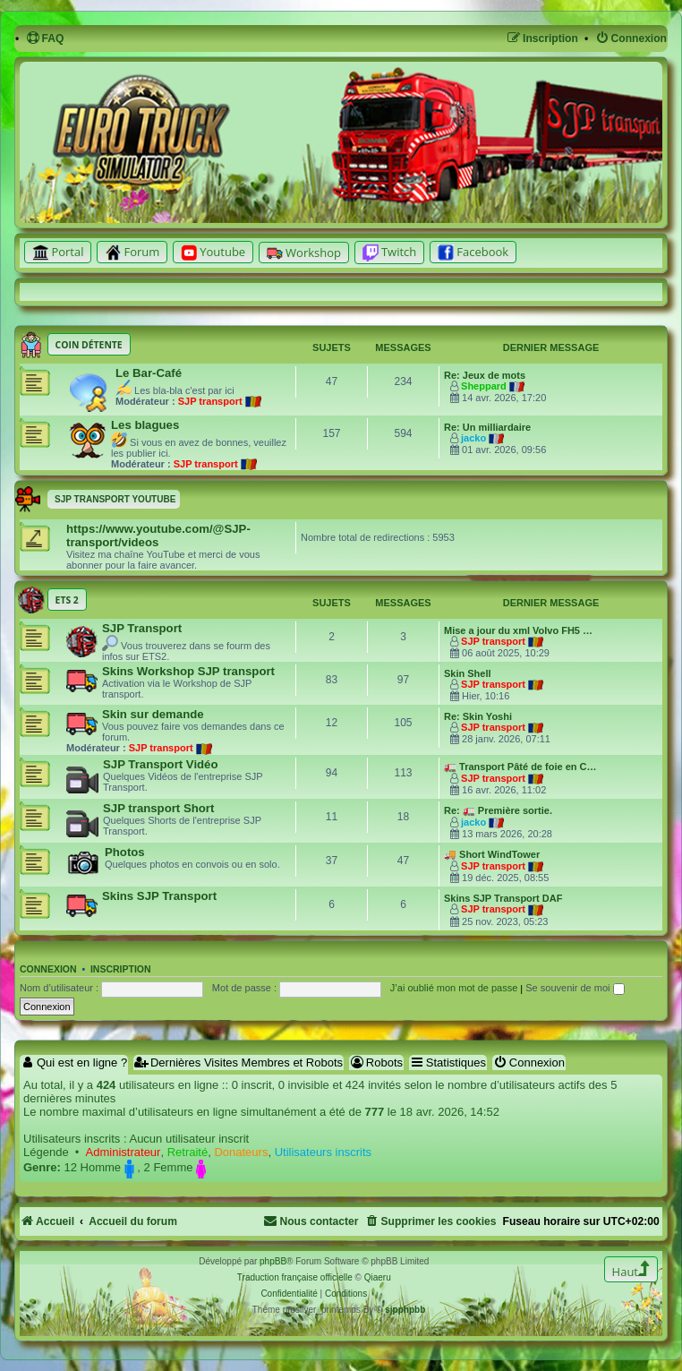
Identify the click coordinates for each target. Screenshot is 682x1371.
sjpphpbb (405, 1310)
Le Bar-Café (148, 373)
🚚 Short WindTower (492, 854)
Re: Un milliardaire (487, 427)
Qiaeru (377, 1277)
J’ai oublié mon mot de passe (453, 987)
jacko (473, 438)
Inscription (120, 969)
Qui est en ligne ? (74, 1062)
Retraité (188, 1152)
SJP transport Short (158, 808)
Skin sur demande (153, 714)
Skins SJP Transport (159, 896)
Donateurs (241, 1152)
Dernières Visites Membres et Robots (238, 1062)
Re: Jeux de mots (484, 375)
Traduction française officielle (295, 1277)
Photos (125, 852)
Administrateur (123, 1152)
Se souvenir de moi (574, 987)
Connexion (48, 969)
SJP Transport (142, 628)
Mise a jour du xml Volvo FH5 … (518, 630)
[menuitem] (45, 39)
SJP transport (210, 401)
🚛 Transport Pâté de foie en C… (520, 766)
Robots (376, 1062)
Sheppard (484, 386)
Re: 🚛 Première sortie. (498, 810)
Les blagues (145, 425)
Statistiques (448, 1062)
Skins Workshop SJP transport (188, 671)
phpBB (273, 1261)
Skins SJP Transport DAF (503, 898)
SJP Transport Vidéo (160, 764)
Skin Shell (467, 673)
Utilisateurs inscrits (323, 1152)
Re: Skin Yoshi (478, 716)
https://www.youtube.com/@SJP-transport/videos (158, 535)
